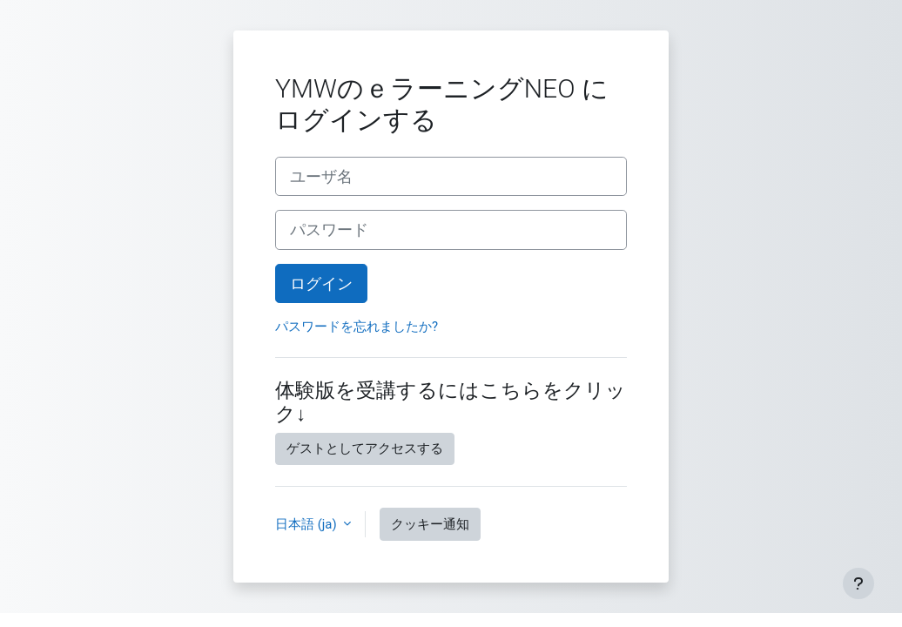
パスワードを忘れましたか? (356, 326)
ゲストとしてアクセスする (364, 448)
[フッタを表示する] (858, 583)
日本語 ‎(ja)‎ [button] (307, 524)
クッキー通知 (430, 524)
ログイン (321, 283)
